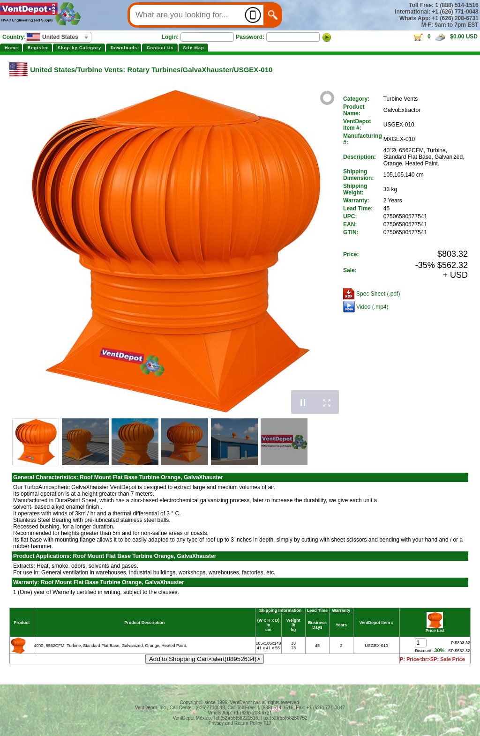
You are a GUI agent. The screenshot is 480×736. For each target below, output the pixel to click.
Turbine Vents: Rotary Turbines (128, 70)
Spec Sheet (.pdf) (378, 293)
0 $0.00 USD (445, 36)
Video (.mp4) (372, 307)
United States (52, 70)
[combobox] (58, 37)
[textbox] (58, 37)
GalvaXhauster (207, 70)
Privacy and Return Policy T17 (240, 723)
